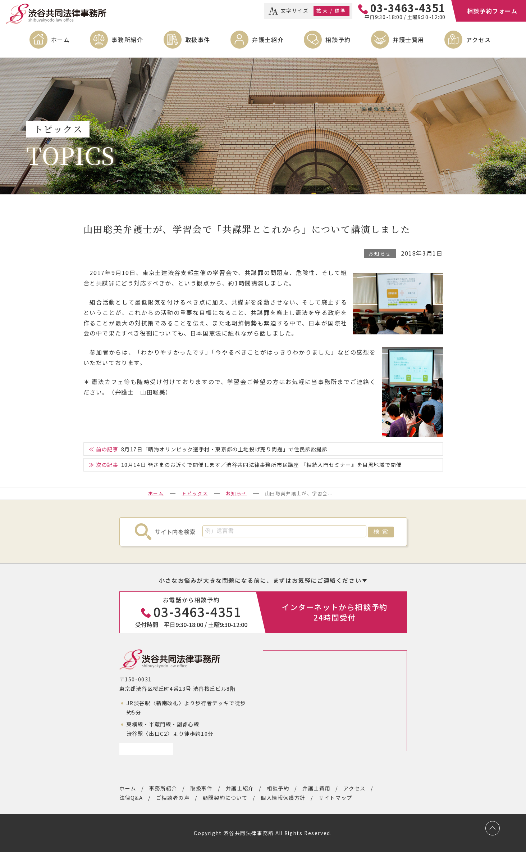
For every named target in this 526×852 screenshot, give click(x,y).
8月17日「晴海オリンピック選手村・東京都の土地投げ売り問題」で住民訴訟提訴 (224, 449)
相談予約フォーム (492, 10)
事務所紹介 (127, 39)
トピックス (195, 493)
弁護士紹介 (268, 39)
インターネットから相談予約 (335, 612)
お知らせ (380, 253)
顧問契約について (225, 797)
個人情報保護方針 (283, 797)
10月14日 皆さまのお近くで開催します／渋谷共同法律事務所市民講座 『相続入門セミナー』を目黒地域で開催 (261, 464)
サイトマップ (335, 797)
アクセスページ (143, 749)
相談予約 (338, 39)
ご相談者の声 (173, 797)
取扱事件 (197, 39)
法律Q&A (131, 797)
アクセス (478, 39)
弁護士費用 (408, 39)
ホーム (60, 39)
